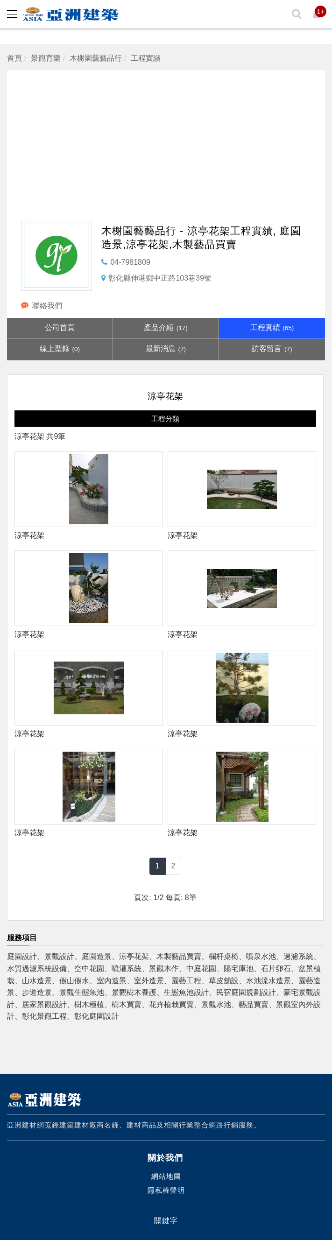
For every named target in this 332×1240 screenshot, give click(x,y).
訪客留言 (272, 348)
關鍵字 (166, 1221)
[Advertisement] (169, 135)
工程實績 (272, 327)
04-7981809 (130, 262)
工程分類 (165, 419)
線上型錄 (60, 348)
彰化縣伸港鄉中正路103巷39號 (160, 278)
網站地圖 (166, 1176)
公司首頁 (60, 327)
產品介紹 (166, 327)
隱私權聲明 (166, 1190)
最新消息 (166, 348)
